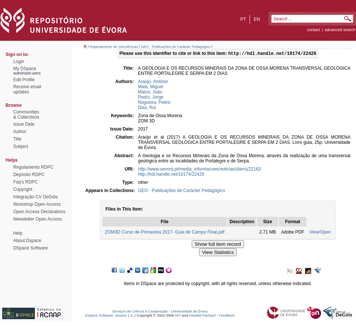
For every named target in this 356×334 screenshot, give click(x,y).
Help (18, 233)
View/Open (320, 232)
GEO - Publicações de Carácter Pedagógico (176, 46)
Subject (20, 146)
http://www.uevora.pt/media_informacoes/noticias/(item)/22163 (199, 169)
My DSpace (24, 68)
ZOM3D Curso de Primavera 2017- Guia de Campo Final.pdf (164, 232)
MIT (178, 316)
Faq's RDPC (25, 182)
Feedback (227, 316)
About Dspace (27, 240)
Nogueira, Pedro (154, 103)
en (257, 19)
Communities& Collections (26, 114)
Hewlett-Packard (202, 316)
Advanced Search (340, 29)
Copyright (22, 189)
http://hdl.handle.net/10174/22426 (171, 175)
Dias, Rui (147, 108)
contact (313, 29)
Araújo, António (153, 82)
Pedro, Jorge (151, 97)
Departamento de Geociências (114, 46)
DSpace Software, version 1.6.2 (110, 316)
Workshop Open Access (37, 204)
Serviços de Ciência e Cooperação (140, 312)
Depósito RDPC (29, 174)
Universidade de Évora (189, 312)
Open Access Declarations (39, 211)
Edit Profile (24, 79)
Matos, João (150, 92)
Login (18, 61)
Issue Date (23, 124)
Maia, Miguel (150, 87)
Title (17, 139)
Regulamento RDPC (33, 167)
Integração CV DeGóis (35, 196)
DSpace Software (30, 248)
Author (19, 131)
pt (243, 19)
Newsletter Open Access (37, 219)
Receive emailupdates (27, 89)
